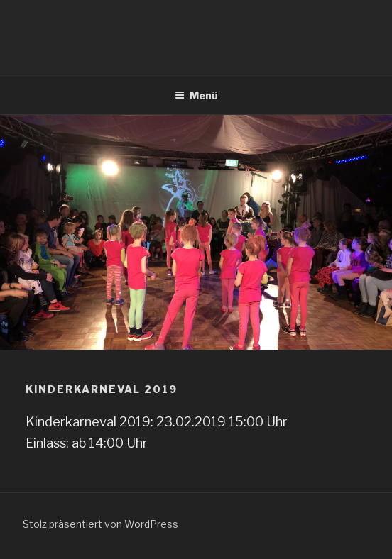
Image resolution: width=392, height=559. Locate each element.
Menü (196, 95)
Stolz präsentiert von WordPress (100, 524)
